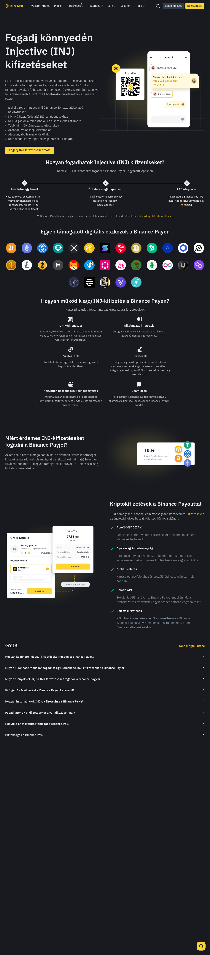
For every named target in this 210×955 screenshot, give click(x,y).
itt (33, 205)
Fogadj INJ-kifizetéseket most (29, 150)
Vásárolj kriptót (40, 6)
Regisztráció (194, 6)
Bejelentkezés (173, 6)
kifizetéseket (195, 514)
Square (126, 5)
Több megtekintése (192, 646)
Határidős (95, 5)
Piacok (58, 6)
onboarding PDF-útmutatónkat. (155, 216)
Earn (112, 5)
